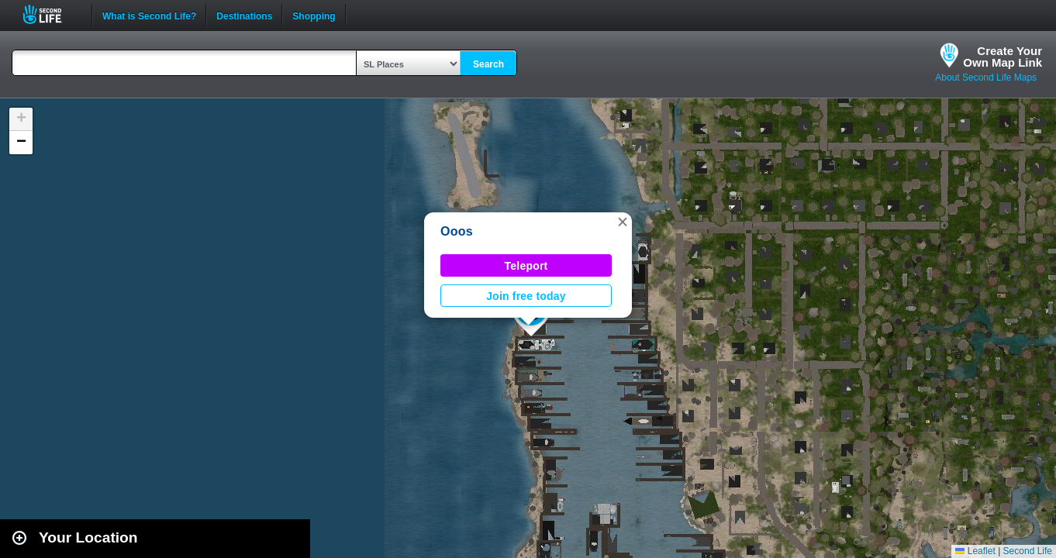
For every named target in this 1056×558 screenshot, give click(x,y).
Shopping (313, 15)
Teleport (526, 266)
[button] (622, 221)
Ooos (456, 231)
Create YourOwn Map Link (1002, 56)
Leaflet (975, 551)
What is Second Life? (149, 15)
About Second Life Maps (986, 77)
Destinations (244, 15)
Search (488, 64)
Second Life (51, 14)
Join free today (526, 296)
